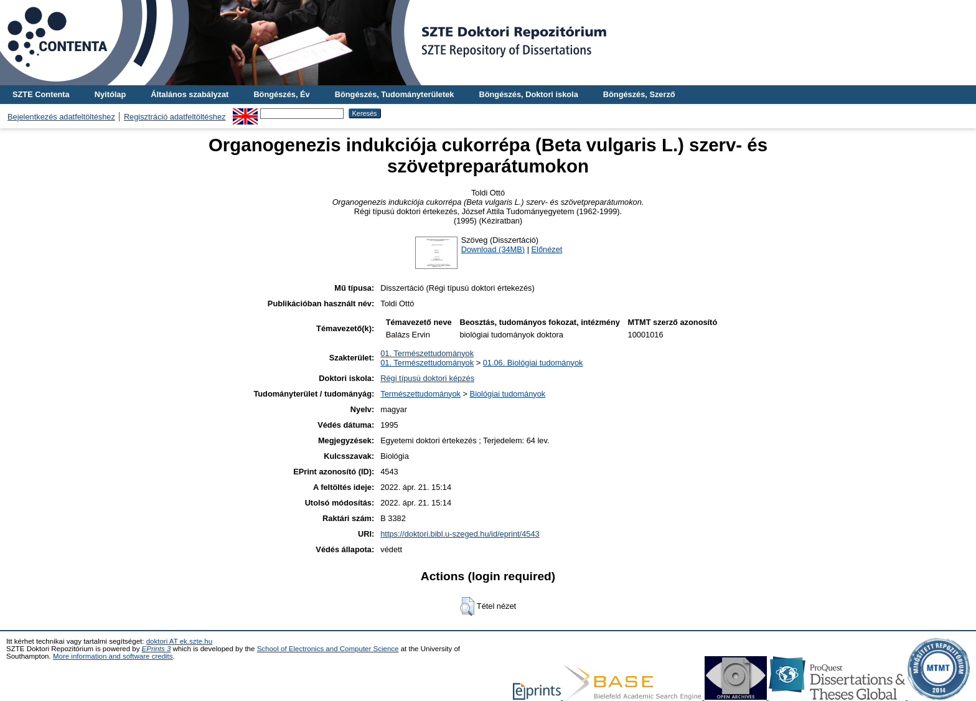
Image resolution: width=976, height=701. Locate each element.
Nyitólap (110, 94)
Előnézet (547, 249)
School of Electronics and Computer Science (328, 648)
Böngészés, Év (281, 94)
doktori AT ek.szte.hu (179, 641)
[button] (467, 606)
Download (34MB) (493, 249)
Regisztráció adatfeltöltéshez (175, 116)
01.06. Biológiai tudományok (533, 362)
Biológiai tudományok (508, 393)
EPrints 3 (156, 648)
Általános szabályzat (189, 94)
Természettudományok (420, 393)
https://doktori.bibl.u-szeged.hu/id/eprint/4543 (459, 534)
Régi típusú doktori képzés (427, 378)
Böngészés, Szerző (639, 94)
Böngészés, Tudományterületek (394, 94)
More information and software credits (113, 656)
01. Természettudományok (427, 353)
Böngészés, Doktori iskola (528, 94)
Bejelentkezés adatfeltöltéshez (61, 116)
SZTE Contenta (41, 94)
